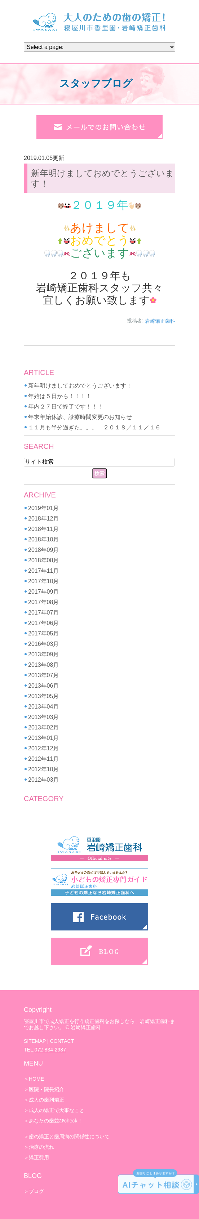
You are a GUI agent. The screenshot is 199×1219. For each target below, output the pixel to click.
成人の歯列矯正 (46, 1100)
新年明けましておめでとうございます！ (80, 386)
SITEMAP (35, 1041)
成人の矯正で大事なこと (56, 1110)
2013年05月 (43, 696)
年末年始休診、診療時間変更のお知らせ (80, 417)
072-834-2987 (50, 1050)
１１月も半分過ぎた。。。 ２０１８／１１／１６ (94, 427)
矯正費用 (39, 1157)
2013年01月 (43, 738)
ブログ (36, 1191)
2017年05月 (43, 633)
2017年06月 (43, 623)
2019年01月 (43, 508)
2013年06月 (43, 686)
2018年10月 (43, 539)
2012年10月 (43, 769)
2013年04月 (43, 707)
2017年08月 (43, 602)
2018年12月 (43, 518)
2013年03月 (43, 717)
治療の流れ (41, 1147)
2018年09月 (43, 550)
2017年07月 (43, 613)
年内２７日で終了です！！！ (65, 406)
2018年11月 (43, 529)
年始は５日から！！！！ (60, 396)
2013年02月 (43, 727)
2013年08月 (43, 665)
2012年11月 (43, 759)
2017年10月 (43, 581)
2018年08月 (43, 560)
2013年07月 (43, 675)
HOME (36, 1079)
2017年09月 (43, 592)
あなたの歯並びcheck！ (56, 1121)
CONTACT (62, 1041)
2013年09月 (43, 654)
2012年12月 (43, 748)
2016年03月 (43, 644)
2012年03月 (43, 780)
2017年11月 (43, 571)
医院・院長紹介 (46, 1089)
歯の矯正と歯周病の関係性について (69, 1136)
